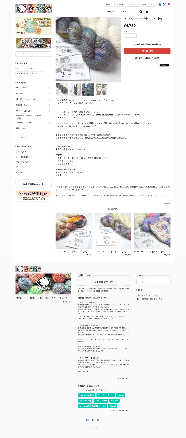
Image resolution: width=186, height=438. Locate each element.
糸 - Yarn (20, 93)
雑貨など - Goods (24, 123)
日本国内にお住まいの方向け (147, 58)
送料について (128, 11)
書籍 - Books (22, 128)
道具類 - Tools (22, 105)
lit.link (144, 5)
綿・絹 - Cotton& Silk (25, 99)
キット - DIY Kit (23, 111)
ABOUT (108, 5)
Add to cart (147, 51)
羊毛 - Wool (21, 88)
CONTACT (132, 5)
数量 (125, 32)
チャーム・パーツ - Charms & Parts (29, 117)
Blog (152, 5)
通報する (167, 203)
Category (112, 11)
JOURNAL (120, 5)
